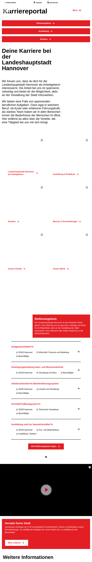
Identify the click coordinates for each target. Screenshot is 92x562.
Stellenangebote (46, 23)
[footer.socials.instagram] (11, 533)
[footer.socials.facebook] (5, 533)
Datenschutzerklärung (13, 513)
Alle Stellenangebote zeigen (46, 322)
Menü (75, 10)
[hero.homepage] (6, 11)
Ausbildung (46, 31)
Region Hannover (11, 544)
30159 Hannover (24, 248)
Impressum (8, 503)
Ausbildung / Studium (26, 309)
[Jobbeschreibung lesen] (79, 227)
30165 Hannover (24, 228)
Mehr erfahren (16, 418)
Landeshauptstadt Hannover (16, 539)
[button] (90, 343)
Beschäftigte (22, 232)
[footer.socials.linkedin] (16, 533)
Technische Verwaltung (47, 285)
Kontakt (6, 517)
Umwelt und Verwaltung (47, 265)
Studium (46, 39)
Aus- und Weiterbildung (47, 305)
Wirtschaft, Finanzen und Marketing (52, 228)
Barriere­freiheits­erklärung (14, 508)
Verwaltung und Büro (46, 248)
